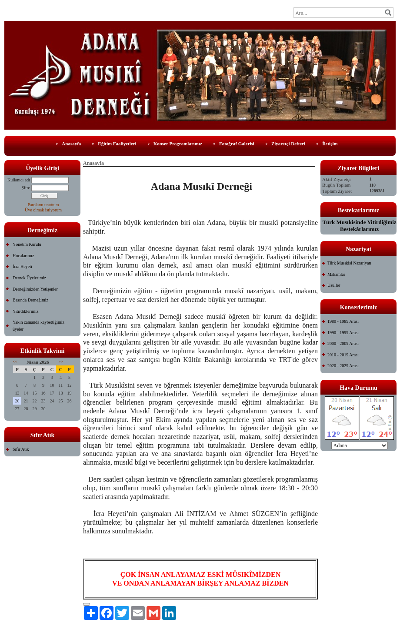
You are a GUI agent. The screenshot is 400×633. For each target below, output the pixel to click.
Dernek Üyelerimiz (29, 277)
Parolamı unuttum (43, 204)
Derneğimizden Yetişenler (35, 289)
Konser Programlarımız (177, 143)
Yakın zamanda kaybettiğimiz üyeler (38, 326)
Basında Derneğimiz (30, 300)
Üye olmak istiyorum (43, 210)
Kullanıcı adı (18, 180)
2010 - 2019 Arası (343, 354)
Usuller (333, 285)
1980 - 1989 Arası (343, 321)
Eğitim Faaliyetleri (117, 143)
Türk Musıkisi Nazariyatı (349, 263)
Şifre (26, 187)
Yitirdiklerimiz (25, 311)
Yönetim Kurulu (27, 244)
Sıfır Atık (21, 449)
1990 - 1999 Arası (343, 332)
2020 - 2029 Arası (343, 365)
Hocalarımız (23, 255)
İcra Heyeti (22, 266)
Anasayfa (71, 143)
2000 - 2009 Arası (343, 343)
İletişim (329, 143)
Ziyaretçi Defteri (288, 143)
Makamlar (336, 274)
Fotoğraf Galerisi (236, 143)
